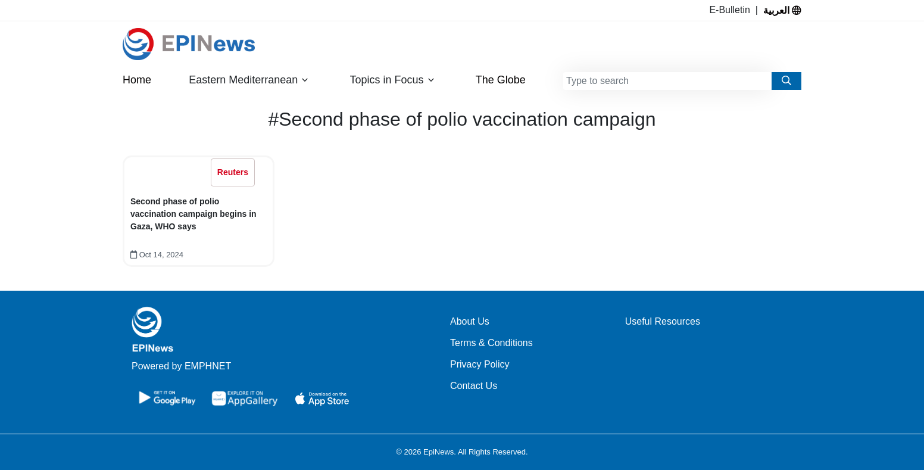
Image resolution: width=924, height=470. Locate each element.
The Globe (501, 80)
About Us (469, 321)
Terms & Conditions (491, 343)
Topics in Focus (392, 80)
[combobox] (667, 81)
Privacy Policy (480, 364)
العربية (782, 10)
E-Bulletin (732, 10)
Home (137, 80)
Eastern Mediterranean (249, 80)
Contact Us (473, 386)
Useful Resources (662, 321)
